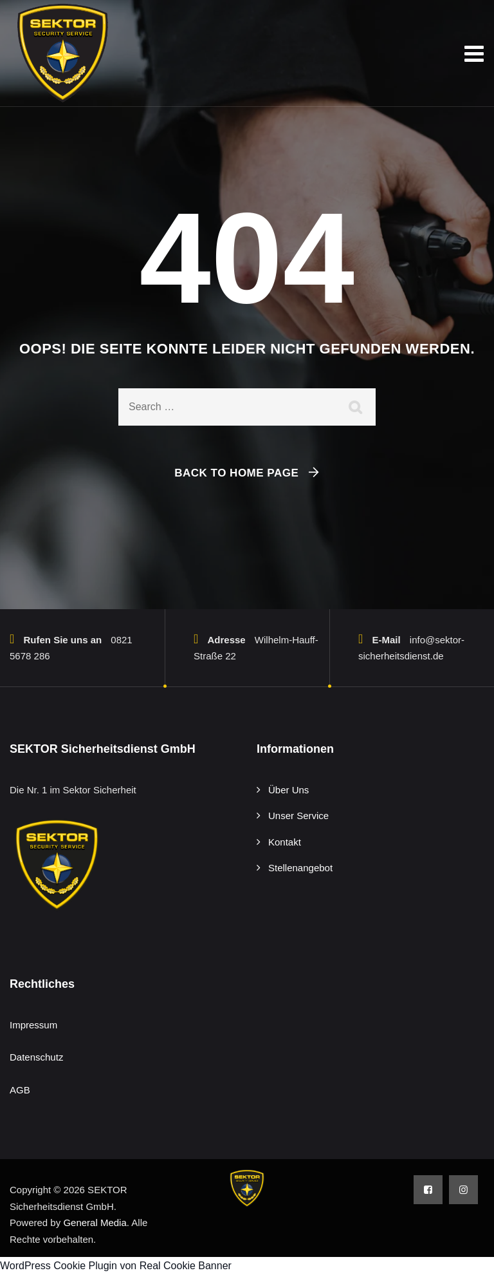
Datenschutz (36, 1057)
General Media (94, 1222)
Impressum (33, 1024)
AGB (20, 1089)
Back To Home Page (236, 473)
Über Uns (288, 789)
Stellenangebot (300, 867)
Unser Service (298, 815)
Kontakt (284, 841)
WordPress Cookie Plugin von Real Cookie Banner (116, 1265)
